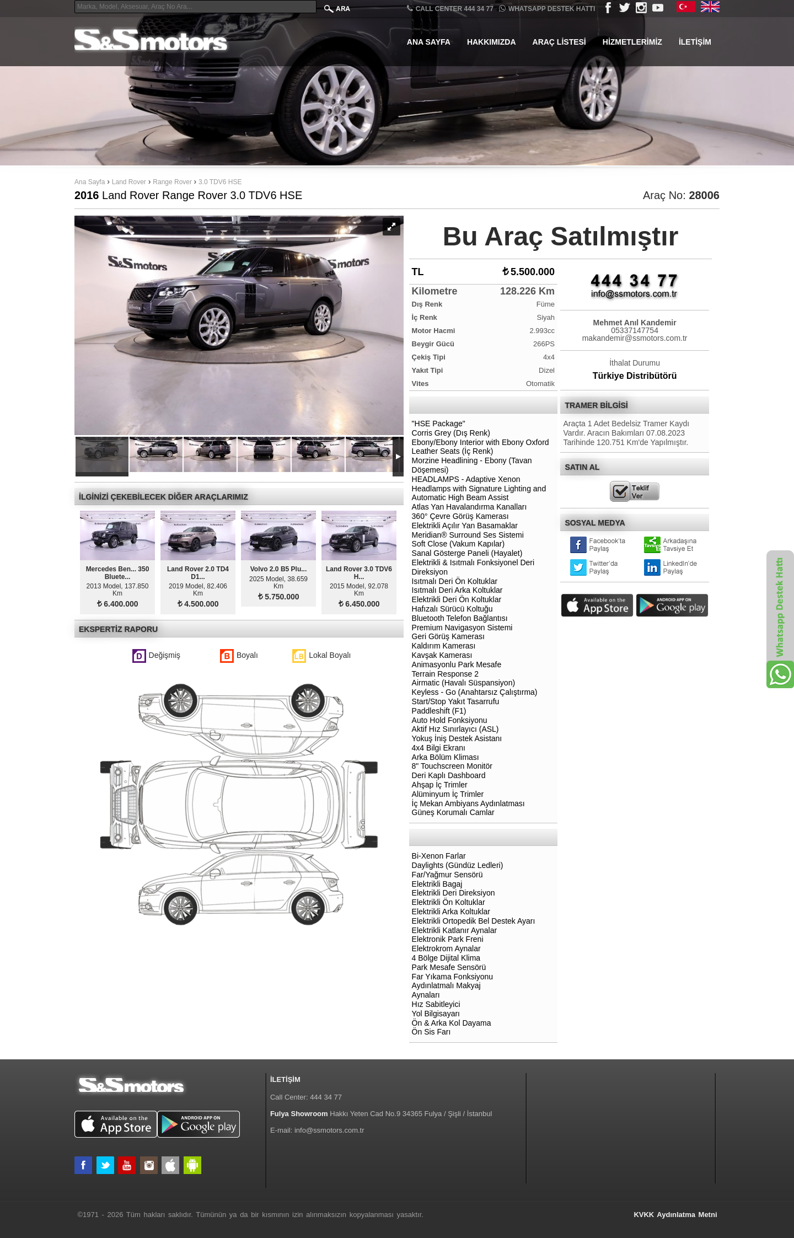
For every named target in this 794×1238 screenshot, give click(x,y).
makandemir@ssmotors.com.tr (635, 338)
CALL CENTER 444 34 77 (450, 8)
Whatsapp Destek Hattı (547, 8)
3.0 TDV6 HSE (220, 182)
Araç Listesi (559, 41)
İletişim (695, 41)
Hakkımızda (491, 41)
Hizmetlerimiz (632, 41)
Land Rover (129, 182)
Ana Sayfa (428, 41)
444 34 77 (326, 1097)
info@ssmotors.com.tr (329, 1130)
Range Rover (173, 182)
